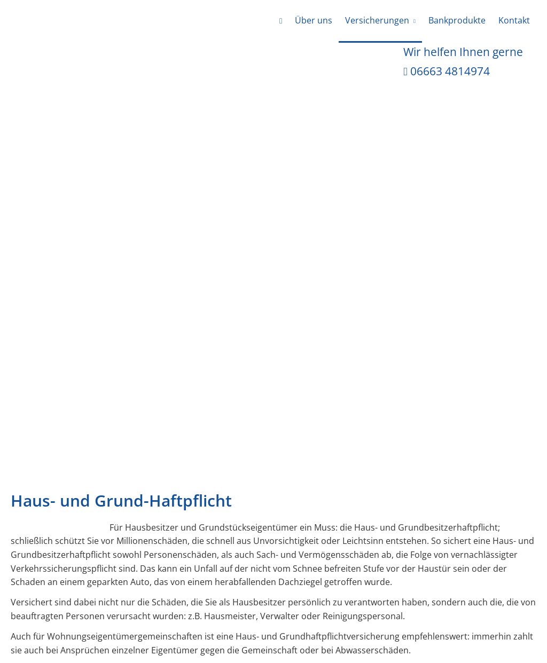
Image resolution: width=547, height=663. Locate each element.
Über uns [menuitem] (313, 20)
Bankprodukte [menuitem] (457, 20)
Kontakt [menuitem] (514, 20)
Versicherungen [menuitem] (377, 20)
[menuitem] (280, 21)
